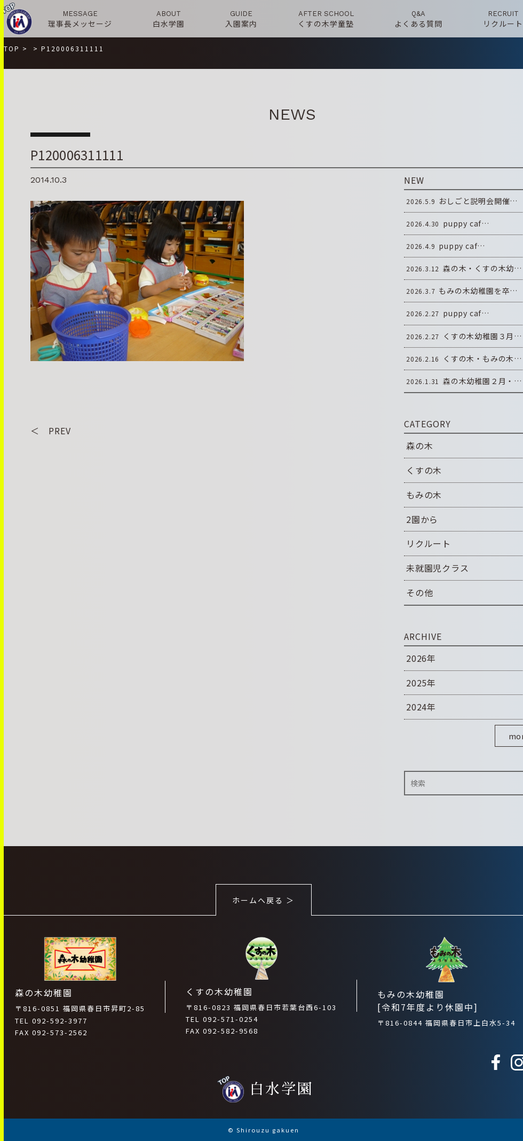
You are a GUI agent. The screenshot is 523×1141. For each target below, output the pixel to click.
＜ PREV (50, 430)
